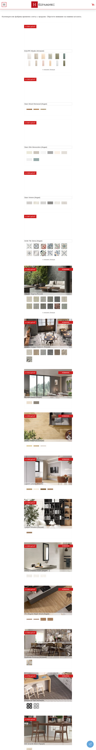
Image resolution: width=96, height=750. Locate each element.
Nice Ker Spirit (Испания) (59, 581)
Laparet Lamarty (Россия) (59, 257)
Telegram (77, 721)
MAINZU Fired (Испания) (13, 460)
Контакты (6, 726)
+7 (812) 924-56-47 (84, 716)
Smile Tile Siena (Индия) (13, 153)
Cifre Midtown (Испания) (59, 500)
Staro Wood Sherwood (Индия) (61, 48)
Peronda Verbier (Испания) (60, 669)
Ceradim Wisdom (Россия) (13, 298)
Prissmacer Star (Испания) (13, 379)
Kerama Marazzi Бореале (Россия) (16, 210)
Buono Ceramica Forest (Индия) (15, 669)
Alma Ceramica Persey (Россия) (61, 621)
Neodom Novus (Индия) (58, 210)
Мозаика (25, 726)
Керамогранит (28, 723)
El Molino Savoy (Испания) (13, 500)
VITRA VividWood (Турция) (13, 257)
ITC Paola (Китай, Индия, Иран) (62, 540)
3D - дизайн (27, 719)
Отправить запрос (29, 730)
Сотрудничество (9, 715)
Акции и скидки (9, 711)
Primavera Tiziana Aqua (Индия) (15, 581)
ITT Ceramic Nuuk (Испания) (14, 419)
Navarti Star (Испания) (58, 419)
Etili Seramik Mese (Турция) (60, 379)
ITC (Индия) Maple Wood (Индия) (16, 338)
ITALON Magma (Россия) (59, 153)
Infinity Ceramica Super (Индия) (61, 298)
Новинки (6, 708)
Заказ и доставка (9, 719)
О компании (7, 704)
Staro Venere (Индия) (58, 105)
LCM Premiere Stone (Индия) (14, 621)
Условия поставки (10, 723)
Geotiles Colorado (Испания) (60, 460)
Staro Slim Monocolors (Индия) (15, 105)
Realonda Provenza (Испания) (61, 338)
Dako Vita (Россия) (11, 540)
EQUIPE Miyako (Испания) (13, 48)
